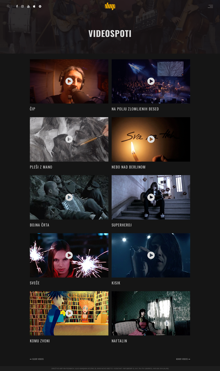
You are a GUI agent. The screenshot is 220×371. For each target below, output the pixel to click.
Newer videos (183, 359)
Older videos (37, 359)
